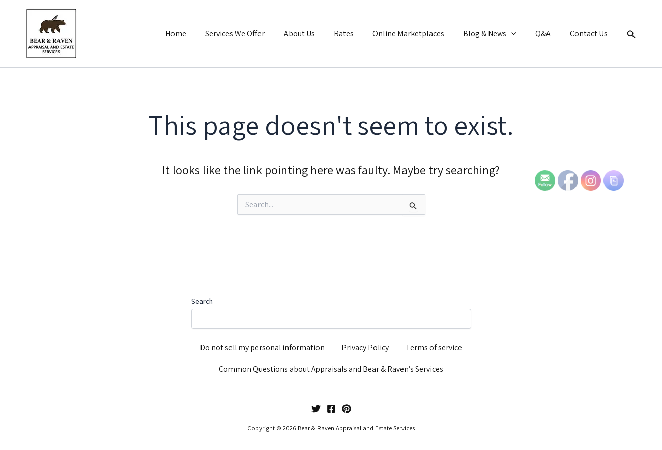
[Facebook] (331, 408)
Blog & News (497, 33)
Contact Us (590, 33)
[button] (518, 33)
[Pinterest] (346, 408)
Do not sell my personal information (262, 345)
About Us (314, 33)
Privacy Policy (366, 345)
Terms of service (434, 345)
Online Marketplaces (418, 33)
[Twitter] (316, 408)
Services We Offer (252, 33)
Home (196, 33)
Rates (356, 33)
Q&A (547, 33)
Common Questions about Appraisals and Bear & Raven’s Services (331, 368)
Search (202, 298)
